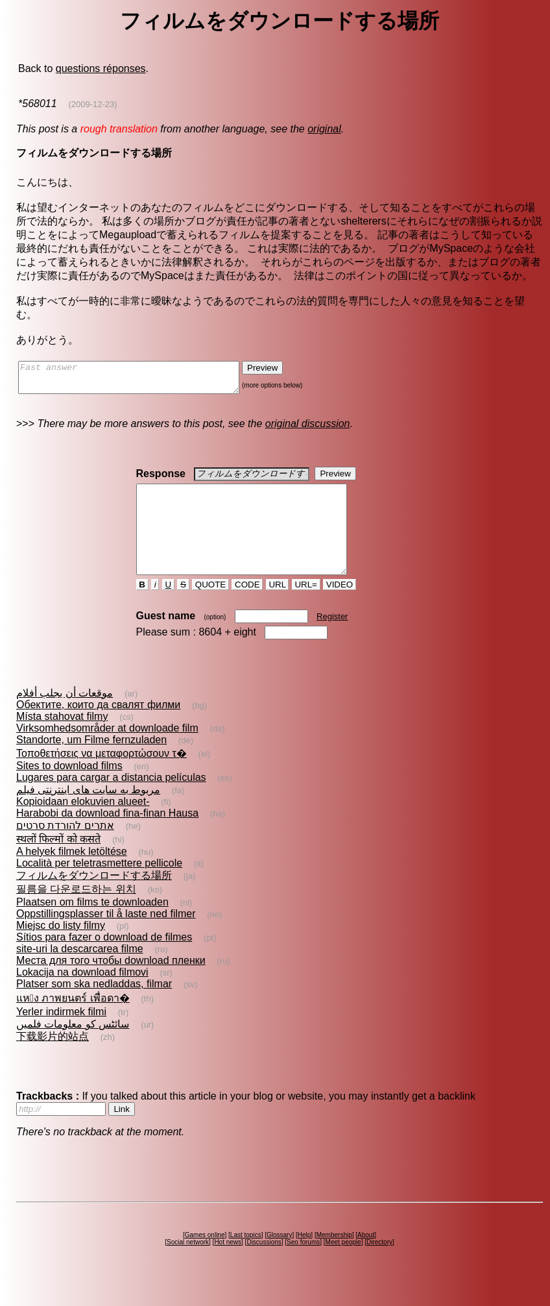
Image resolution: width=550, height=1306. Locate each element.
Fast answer (141, 380)
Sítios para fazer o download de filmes (104, 960)
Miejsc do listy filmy (60, 948)
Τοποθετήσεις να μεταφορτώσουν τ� (101, 776)
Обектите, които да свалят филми (98, 727)
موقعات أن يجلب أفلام (64, 716)
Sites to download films (69, 789)
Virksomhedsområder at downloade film (107, 751)
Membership (334, 1258)
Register (332, 640)
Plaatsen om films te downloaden (92, 925)
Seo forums (303, 1265)
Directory (379, 1265)
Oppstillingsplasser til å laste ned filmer (106, 937)
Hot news (227, 1265)
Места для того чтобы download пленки (111, 983)
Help (304, 1258)
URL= (306, 608)
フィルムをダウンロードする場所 (94, 898)
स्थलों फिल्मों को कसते (58, 862)
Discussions (263, 1265)
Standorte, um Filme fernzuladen (91, 763)
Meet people (343, 1265)
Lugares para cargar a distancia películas (111, 800)
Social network (188, 1265)
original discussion (307, 429)
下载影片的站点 (52, 1059)
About (365, 1258)
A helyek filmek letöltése (71, 874)
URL (278, 608)
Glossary (279, 1258)
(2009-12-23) (92, 104)
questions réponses (101, 68)
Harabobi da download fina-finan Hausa (107, 836)
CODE (247, 608)
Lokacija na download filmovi (82, 995)
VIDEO (339, 608)
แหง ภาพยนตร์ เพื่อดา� (73, 1021)
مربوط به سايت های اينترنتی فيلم (88, 813)
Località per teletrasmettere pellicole (99, 886)
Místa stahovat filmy (62, 739)
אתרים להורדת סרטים (65, 848)
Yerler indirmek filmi (61, 1035)
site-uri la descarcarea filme (79, 972)
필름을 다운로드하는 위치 (76, 912)
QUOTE (210, 608)
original (324, 128)
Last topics (245, 1258)
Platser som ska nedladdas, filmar (94, 1007)
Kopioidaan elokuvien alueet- (82, 824)
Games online (205, 1258)
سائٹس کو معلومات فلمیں (72, 1047)
